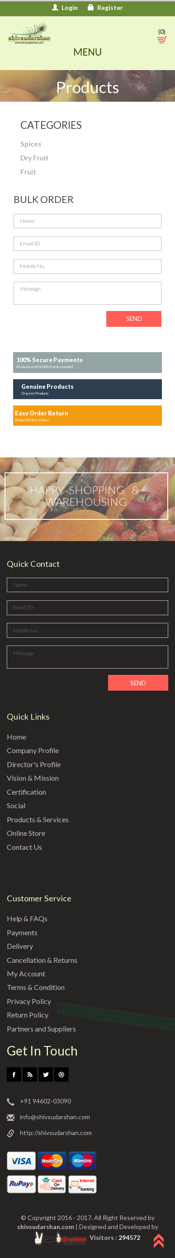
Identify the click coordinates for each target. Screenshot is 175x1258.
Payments (23, 932)
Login (65, 7)
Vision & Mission (33, 778)
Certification (28, 792)
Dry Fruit (34, 158)
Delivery (20, 946)
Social (17, 805)
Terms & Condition (38, 987)
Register (105, 7)
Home (17, 737)
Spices (30, 144)
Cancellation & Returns (45, 960)
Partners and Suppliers (44, 1029)
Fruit (28, 172)
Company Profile (34, 750)
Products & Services (40, 819)
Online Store (27, 833)
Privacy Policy (30, 1001)
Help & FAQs (27, 918)
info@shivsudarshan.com (48, 1117)
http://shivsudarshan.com (49, 1133)
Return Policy (29, 1015)
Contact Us (25, 847)
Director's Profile (35, 764)
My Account (26, 974)
